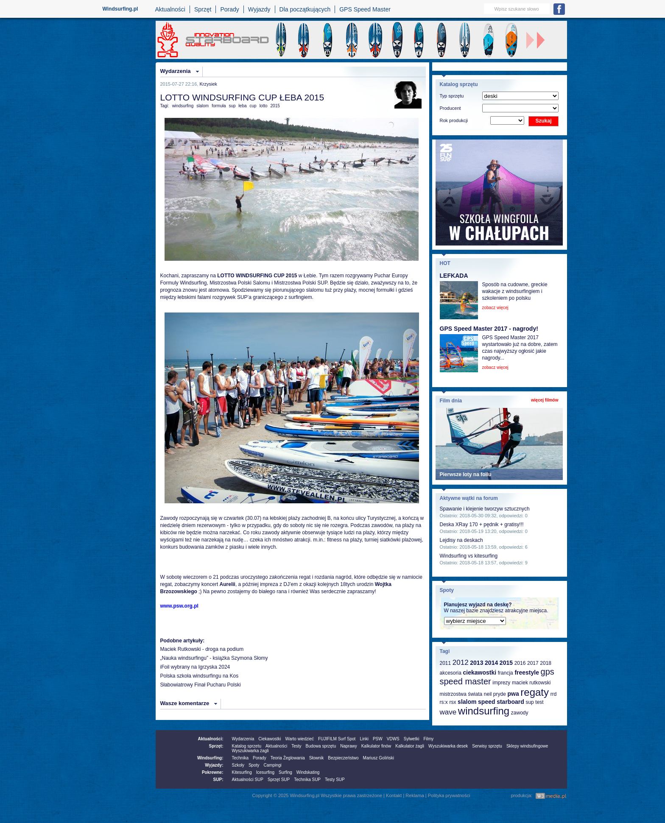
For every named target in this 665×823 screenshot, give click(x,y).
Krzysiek (208, 83)
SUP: (218, 779)
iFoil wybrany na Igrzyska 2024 (195, 667)
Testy (296, 746)
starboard (510, 701)
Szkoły (238, 765)
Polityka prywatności (449, 795)
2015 (275, 105)
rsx (452, 702)
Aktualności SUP (247, 779)
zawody (519, 713)
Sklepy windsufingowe (527, 746)
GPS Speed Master (365, 9)
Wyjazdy (259, 9)
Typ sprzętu (452, 95)
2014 (491, 662)
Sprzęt (202, 9)
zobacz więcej (495, 307)
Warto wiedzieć (299, 739)
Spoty (254, 765)
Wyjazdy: (214, 765)
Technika (240, 758)
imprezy (501, 683)
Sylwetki (411, 739)
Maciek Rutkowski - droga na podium (202, 649)
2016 (520, 663)
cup (253, 105)
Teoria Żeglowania (288, 758)
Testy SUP (335, 779)
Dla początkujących (305, 9)
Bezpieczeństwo (343, 758)
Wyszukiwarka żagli (250, 750)
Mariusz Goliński (378, 758)
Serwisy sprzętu (487, 746)
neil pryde (495, 694)
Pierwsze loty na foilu (466, 474)
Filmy (428, 739)
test (539, 702)
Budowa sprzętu (320, 746)
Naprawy (348, 746)
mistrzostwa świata (461, 694)
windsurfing (183, 105)
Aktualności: (210, 739)
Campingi (273, 765)
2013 (476, 662)
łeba (243, 105)
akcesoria (450, 673)
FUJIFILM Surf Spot (336, 739)
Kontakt (394, 795)
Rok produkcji (454, 120)
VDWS (393, 739)
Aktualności (170, 9)
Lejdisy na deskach (461, 540)
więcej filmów (544, 400)
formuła (219, 105)
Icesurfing (265, 772)
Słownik (316, 758)
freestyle (526, 672)
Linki (364, 739)
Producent (450, 108)
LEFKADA (454, 275)
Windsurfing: (210, 758)
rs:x (444, 702)
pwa (513, 693)
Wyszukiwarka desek (448, 746)
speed (486, 701)
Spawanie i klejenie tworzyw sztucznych (485, 509)
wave (448, 712)
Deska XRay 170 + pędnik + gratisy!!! (482, 524)
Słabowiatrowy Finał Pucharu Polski (200, 685)
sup (232, 105)
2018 (545, 663)
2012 (461, 662)
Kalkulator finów (376, 746)
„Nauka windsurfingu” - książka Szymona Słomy (214, 658)
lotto (264, 105)
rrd (553, 694)
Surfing (285, 772)
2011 (445, 663)
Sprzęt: (216, 746)
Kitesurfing (242, 772)
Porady (229, 9)
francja (505, 673)
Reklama (414, 795)
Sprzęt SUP (279, 779)
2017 (533, 663)
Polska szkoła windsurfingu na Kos (199, 676)
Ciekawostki (269, 739)
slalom (202, 105)
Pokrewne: (213, 772)
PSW (378, 739)
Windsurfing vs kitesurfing (469, 556)
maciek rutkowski (531, 683)
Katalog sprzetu (247, 746)
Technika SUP (307, 779)
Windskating (307, 772)
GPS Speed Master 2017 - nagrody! (489, 328)
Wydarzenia (175, 71)
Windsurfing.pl (120, 9)
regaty (534, 692)
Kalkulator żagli (409, 746)
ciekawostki (479, 672)
